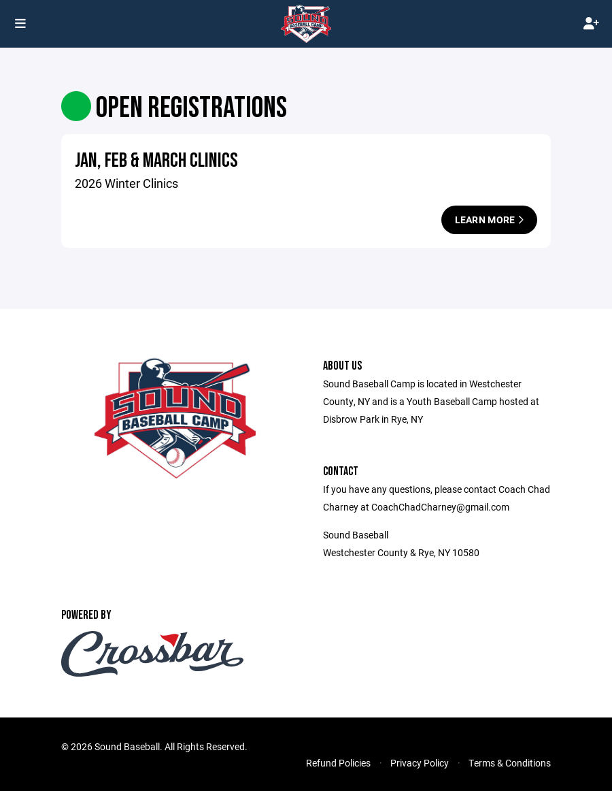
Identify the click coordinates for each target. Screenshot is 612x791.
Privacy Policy (419, 762)
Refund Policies (338, 762)
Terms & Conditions (510, 762)
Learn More (489, 219)
